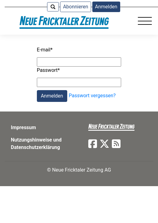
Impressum (23, 127)
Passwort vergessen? (92, 96)
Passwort (48, 70)
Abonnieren (75, 7)
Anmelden (106, 7)
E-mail (45, 50)
